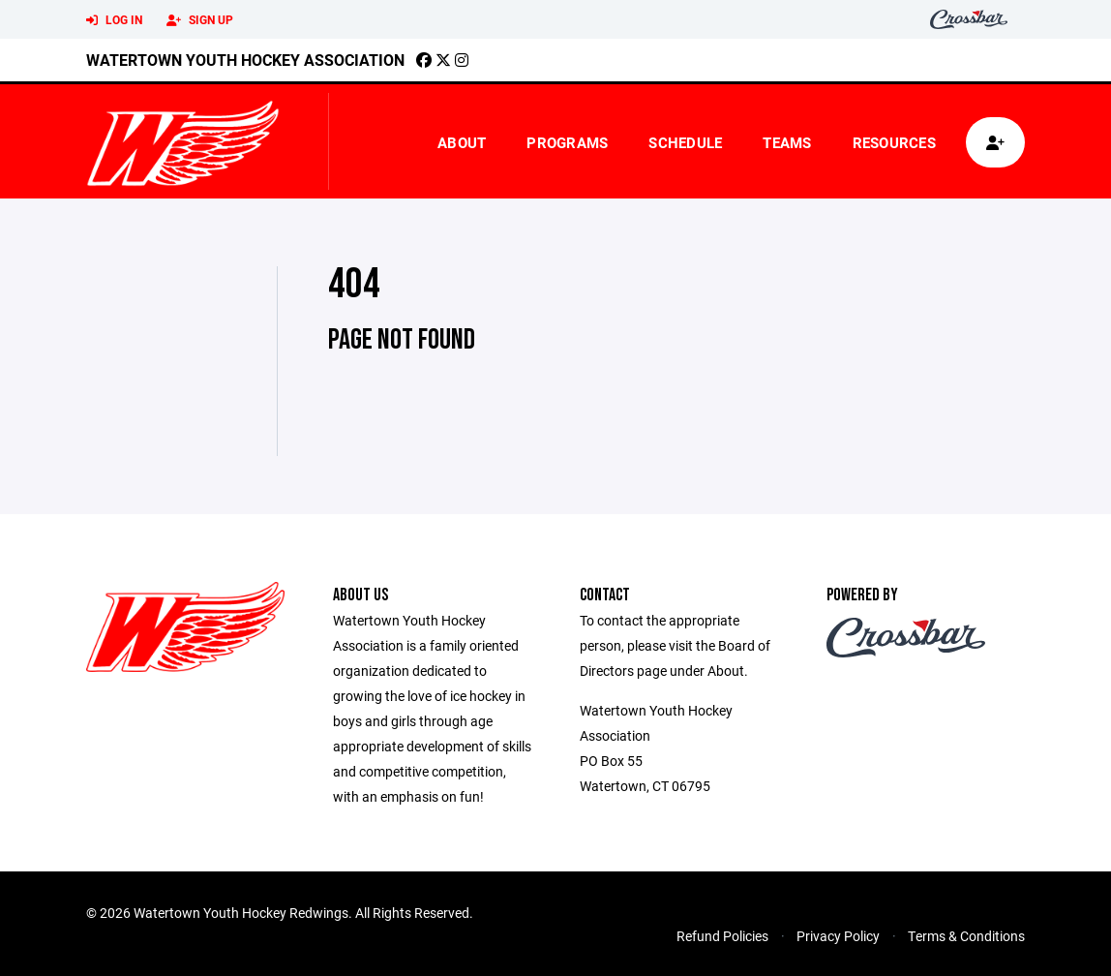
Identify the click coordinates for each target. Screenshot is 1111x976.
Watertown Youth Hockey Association (245, 59)
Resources (894, 142)
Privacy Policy (838, 936)
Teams (787, 142)
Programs (567, 142)
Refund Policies (722, 936)
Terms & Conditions (966, 936)
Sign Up (199, 20)
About (461, 142)
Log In (114, 20)
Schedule (685, 142)
